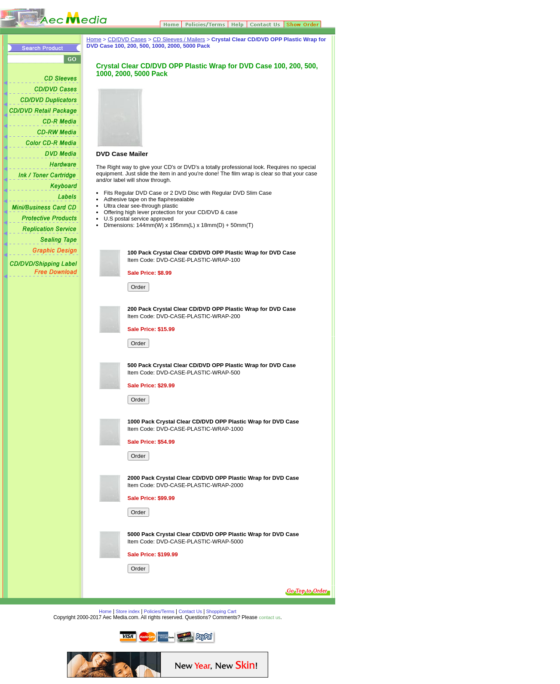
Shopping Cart (220, 611)
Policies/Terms (159, 611)
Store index (128, 611)
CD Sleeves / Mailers (179, 39)
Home (93, 39)
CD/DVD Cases (127, 39)
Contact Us (190, 611)
